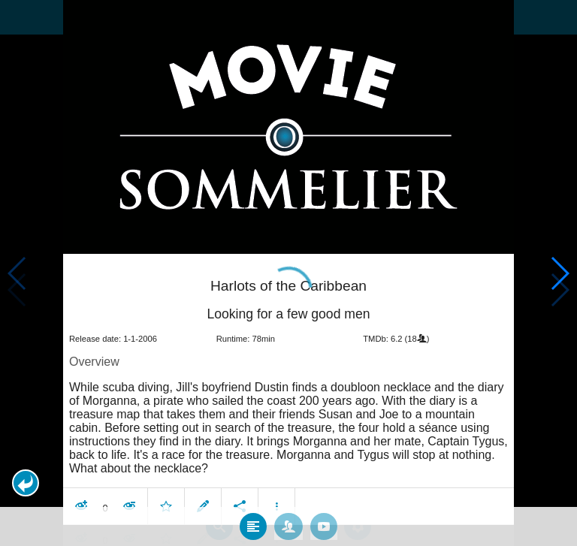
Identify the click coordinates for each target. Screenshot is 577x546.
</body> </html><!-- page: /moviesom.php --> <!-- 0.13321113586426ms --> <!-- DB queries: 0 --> (288, 273)
